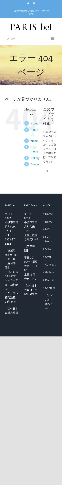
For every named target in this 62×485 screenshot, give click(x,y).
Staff (48, 257)
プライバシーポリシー (49, 301)
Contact (36, 164)
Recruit (49, 280)
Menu (34, 141)
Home (34, 123)
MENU (49, 229)
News (48, 221)
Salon (48, 249)
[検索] (47, 171)
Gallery (35, 158)
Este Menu (48, 239)
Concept (50, 264)
